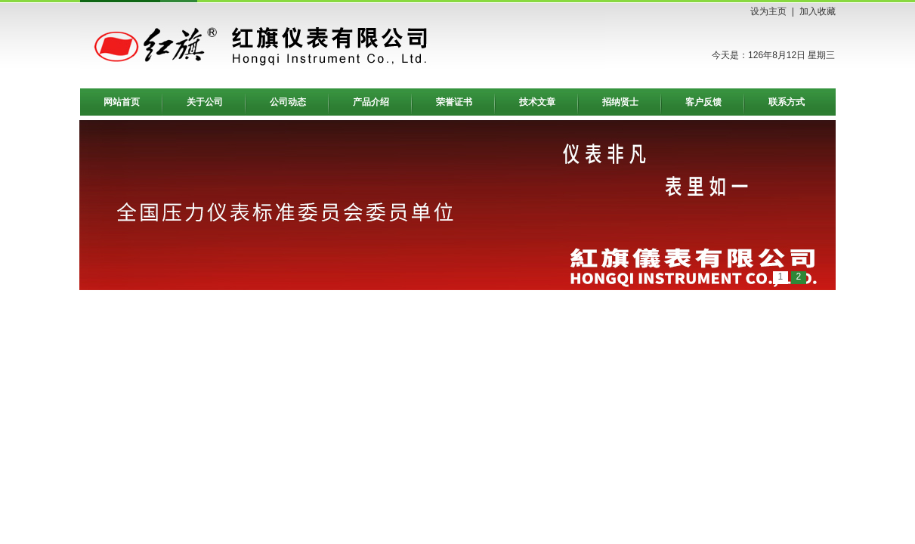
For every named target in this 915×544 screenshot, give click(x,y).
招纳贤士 (620, 102)
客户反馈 (703, 102)
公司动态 (288, 102)
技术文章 (537, 102)
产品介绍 (371, 102)
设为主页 (768, 11)
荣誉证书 (454, 102)
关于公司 (205, 102)
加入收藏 (817, 11)
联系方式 (786, 102)
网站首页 (122, 102)
